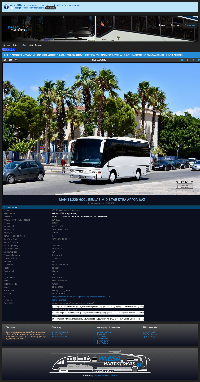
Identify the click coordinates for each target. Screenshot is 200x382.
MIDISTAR (85, 217)
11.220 (60, 217)
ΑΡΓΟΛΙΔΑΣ (103, 217)
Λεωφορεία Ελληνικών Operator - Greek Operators (34, 55)
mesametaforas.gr (60, 332)
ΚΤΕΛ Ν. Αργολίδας (155, 55)
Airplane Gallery (104, 332)
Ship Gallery (102, 336)
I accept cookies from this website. (29, 8)
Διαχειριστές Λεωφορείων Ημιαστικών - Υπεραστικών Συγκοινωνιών (90, 55)
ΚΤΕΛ (126, 55)
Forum (175, 25)
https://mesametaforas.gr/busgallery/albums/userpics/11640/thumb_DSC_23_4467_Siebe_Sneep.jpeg (98, 319)
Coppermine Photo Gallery (105, 375)
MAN (54, 217)
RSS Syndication (150, 334)
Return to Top (57, 334)
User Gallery (102, 343)
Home (161, 25)
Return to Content (59, 336)
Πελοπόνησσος (138, 55)
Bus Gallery (102, 334)
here (61, 5)
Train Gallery (102, 339)
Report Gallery (103, 341)
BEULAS (75, 217)
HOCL (67, 217)
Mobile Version (149, 332)
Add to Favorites (59, 300)
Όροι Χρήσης (149, 336)
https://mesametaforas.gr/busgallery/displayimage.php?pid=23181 (81, 297)
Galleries (190, 25)
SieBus (55, 213)
